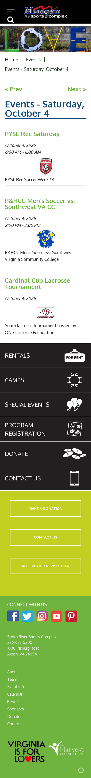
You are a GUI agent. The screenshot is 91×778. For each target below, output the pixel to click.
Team (12, 679)
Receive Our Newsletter (45, 566)
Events (33, 59)
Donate (13, 716)
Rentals (13, 701)
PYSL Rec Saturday (32, 134)
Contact (14, 723)
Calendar (14, 694)
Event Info (16, 686)
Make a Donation (45, 508)
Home (11, 59)
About (12, 671)
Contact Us (45, 537)
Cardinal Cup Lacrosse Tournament (37, 283)
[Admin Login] (75, 770)
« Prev (13, 89)
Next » (76, 89)
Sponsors (15, 709)
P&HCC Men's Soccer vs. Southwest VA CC (40, 204)
